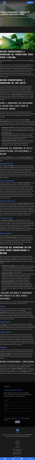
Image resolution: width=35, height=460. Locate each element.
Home (1, 17)
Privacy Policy (19, 418)
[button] (19, 2)
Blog (4, 17)
